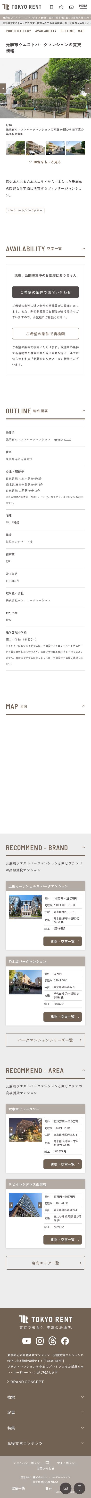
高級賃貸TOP (10, 23)
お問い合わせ (45, 1468)
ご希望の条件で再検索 (45, 337)
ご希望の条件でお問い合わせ (45, 296)
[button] (3, 88)
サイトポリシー (67, 1463)
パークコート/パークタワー (25, 210)
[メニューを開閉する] (83, 7)
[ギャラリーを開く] (45, 162)
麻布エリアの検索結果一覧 (52, 23)
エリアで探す (27, 23)
